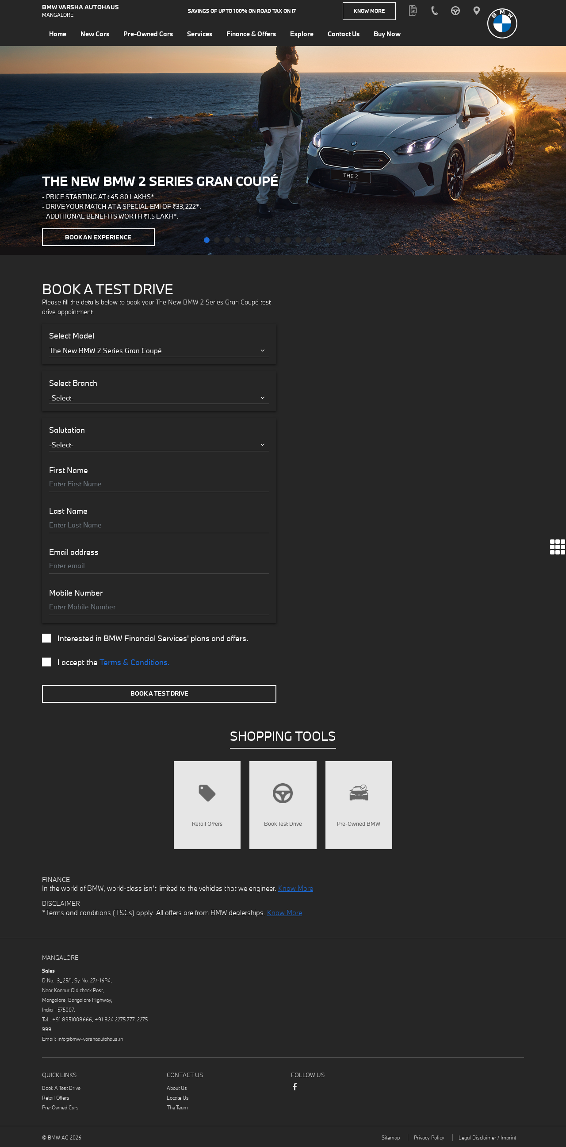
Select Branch (73, 383)
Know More (369, 11)
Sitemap (391, 1137)
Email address (74, 552)
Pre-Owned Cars (60, 1107)
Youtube (347, 1088)
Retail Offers (55, 1097)
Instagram (329, 1088)
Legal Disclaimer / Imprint (487, 1137)
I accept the (106, 662)
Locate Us (178, 1097)
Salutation (67, 430)
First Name (68, 470)
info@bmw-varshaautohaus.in (90, 1038)
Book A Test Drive (159, 693)
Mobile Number (76, 593)
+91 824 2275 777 (114, 1019)
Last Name (68, 511)
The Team (177, 1107)
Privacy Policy (429, 1137)
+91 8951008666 (72, 1019)
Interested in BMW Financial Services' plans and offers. (145, 638)
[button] (207, 240)
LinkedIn (312, 1088)
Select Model (71, 336)
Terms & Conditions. (134, 662)
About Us (177, 1088)
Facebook (294, 1091)
